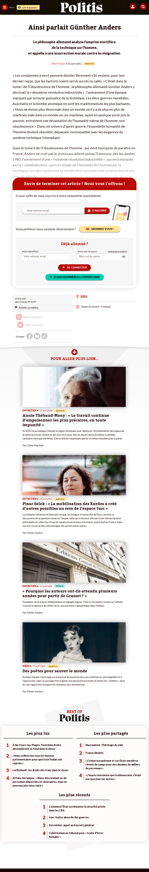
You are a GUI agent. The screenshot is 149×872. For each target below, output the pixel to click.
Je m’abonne (56, 753)
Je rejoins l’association (61, 757)
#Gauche (103, 753)
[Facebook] (33, 861)
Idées (4, 760)
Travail (28, 750)
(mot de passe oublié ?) (117, 251)
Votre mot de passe (87, 251)
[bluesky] (43, 861)
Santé (28, 760)
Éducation (30, 757)
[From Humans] (72, 861)
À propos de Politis (59, 760)
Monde (28, 747)
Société (5, 757)
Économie (30, 753)
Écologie (6, 753)
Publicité (124, 849)
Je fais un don (57, 747)
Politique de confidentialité (100, 849)
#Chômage (104, 760)
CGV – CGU (75, 849)
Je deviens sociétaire (60, 750)
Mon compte (56, 763)
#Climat (103, 747)
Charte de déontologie (52, 849)
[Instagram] (63, 861)
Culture (5, 763)
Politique (6, 750)
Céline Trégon (57, 63)
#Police (102, 750)
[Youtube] (53, 861)
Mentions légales (27, 849)
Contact (9, 849)
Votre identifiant (30, 251)
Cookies (137, 849)
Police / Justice (32, 763)
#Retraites (104, 757)
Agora (5, 747)
